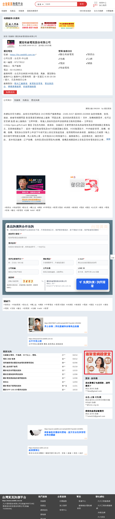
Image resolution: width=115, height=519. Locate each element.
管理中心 (102, 3)
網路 (40, 207)
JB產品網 (101, 514)
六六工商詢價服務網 (104, 508)
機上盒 (33, 207)
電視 (107, 207)
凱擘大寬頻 (58, 207)
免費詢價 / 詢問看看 (92, 285)
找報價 (21, 11)
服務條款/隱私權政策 (84, 508)
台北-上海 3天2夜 (93, 399)
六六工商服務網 (104, 502)
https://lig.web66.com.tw (23, 55)
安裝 (8, 210)
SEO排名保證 (85, 11)
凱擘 (39, 210)
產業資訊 (44, 511)
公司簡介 (8, 100)
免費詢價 (95, 4)
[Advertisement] (57, 159)
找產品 (13, 11)
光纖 (27, 210)
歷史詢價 (35, 100)
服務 (40, 4)
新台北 (25, 207)
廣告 (101, 207)
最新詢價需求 (32, 11)
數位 (13, 210)
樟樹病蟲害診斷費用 (94, 412)
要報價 (43, 516)
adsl (33, 210)
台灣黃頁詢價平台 (19, 500)
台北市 (95, 207)
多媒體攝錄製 (29, 86)
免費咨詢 (10, 92)
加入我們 (102, 5)
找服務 (4, 11)
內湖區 (67, 207)
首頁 (5, 36)
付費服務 (109, 11)
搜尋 (82, 4)
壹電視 (20, 210)
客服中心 (82, 502)
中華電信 (47, 207)
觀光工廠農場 (20, 83)
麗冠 (88, 207)
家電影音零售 (36, 83)
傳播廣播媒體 (14, 86)
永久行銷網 (98, 11)
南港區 (75, 207)
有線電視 (17, 207)
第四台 (8, 207)
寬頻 (82, 207)
